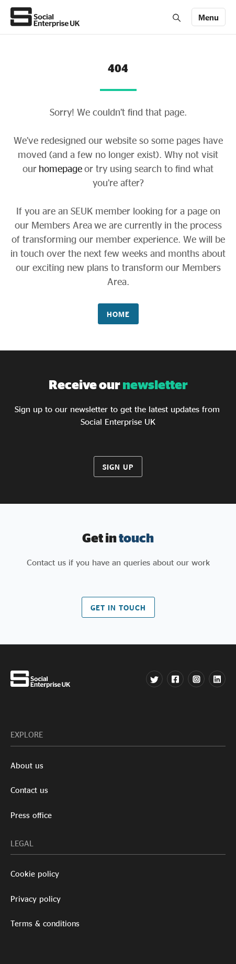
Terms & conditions (45, 923)
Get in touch (118, 607)
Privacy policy (35, 898)
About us (26, 765)
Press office (31, 815)
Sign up (118, 467)
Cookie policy (34, 873)
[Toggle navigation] (209, 17)
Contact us (29, 790)
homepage (59, 168)
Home (118, 314)
